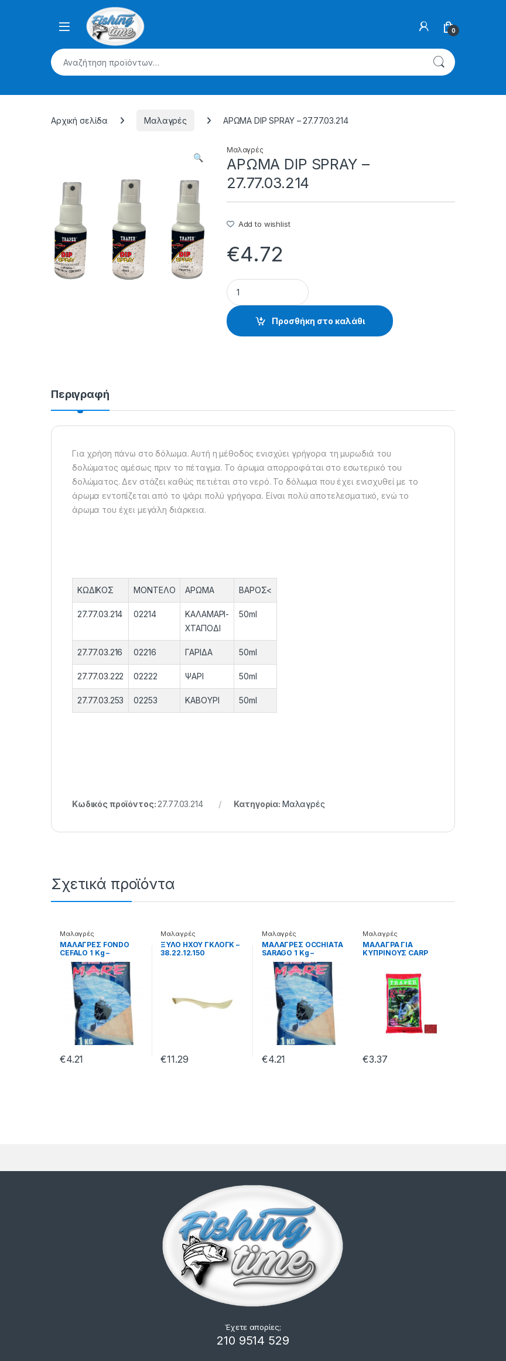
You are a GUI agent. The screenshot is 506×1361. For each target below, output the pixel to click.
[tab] (80, 399)
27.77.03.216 (99, 652)
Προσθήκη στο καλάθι (318, 321)
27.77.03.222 (100, 676)
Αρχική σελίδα (79, 120)
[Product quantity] (268, 292)
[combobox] (236, 62)
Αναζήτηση (438, 62)
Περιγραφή (80, 394)
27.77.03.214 (99, 614)
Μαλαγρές (165, 120)
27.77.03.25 (98, 700)
